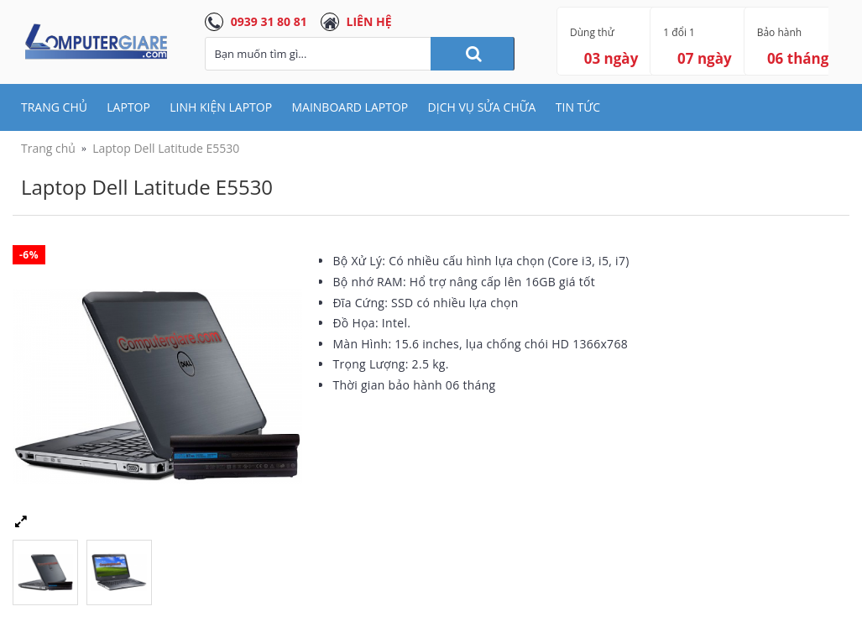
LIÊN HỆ (369, 21)
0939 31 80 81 (269, 21)
